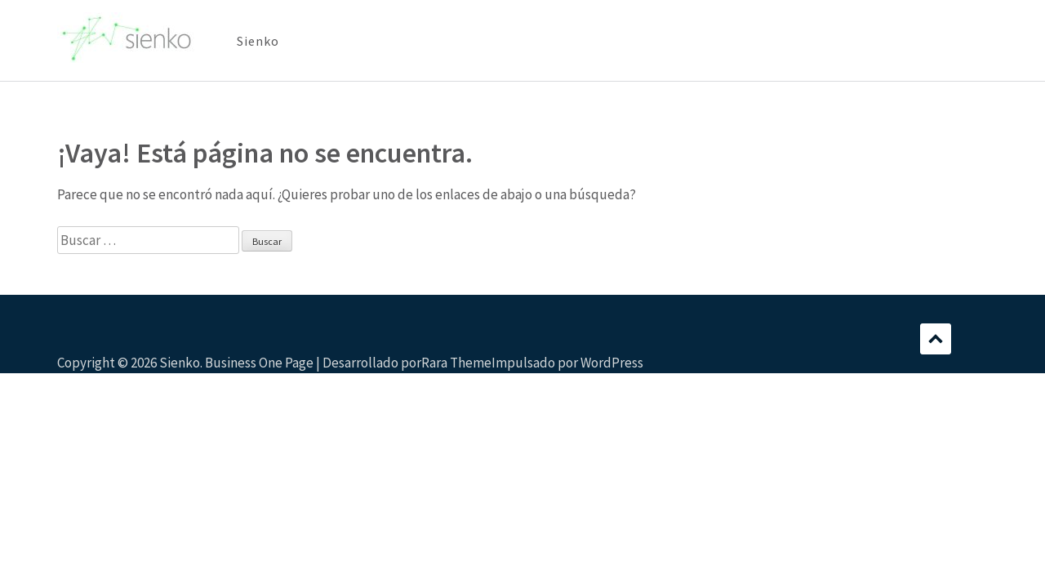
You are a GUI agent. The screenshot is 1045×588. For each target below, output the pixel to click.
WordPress (611, 363)
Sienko (258, 41)
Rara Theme (456, 363)
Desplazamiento (935, 338)
